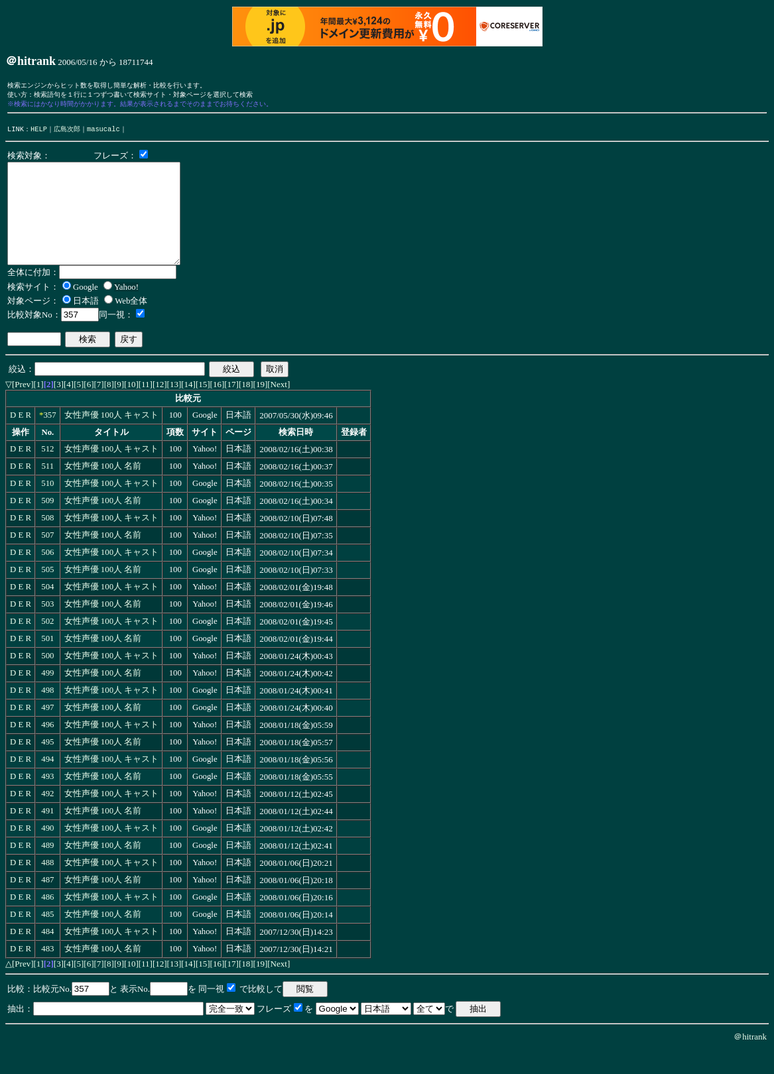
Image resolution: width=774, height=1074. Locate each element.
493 (47, 800)
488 (47, 886)
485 (47, 938)
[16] (217, 408)
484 (47, 955)
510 (47, 507)
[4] (69, 408)
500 (47, 679)
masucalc (103, 132)
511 (47, 490)
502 (47, 645)
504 (47, 610)
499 (47, 696)
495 (47, 765)
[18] (246, 408)
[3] (59, 408)
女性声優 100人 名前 (103, 490)
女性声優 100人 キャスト (111, 439)
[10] (131, 408)
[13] (174, 408)
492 (47, 817)
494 (47, 783)
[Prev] (23, 408)
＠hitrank (750, 1060)
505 (47, 593)
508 (47, 541)
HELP (39, 132)
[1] (39, 408)
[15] (203, 408)
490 (47, 852)
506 (47, 576)
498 (47, 714)
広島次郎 (67, 132)
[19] (260, 408)
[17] (231, 408)
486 (47, 920)
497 (47, 731)
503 (47, 627)
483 (47, 972)
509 (47, 524)
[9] (119, 408)
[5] (79, 408)
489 (47, 869)
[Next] (278, 408)
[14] (188, 408)
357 (49, 439)
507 (47, 559)
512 (47, 472)
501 (47, 662)
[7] (99, 408)
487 (47, 903)
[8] (109, 408)
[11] (146, 408)
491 (47, 834)
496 (47, 748)
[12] (160, 408)
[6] (89, 408)
